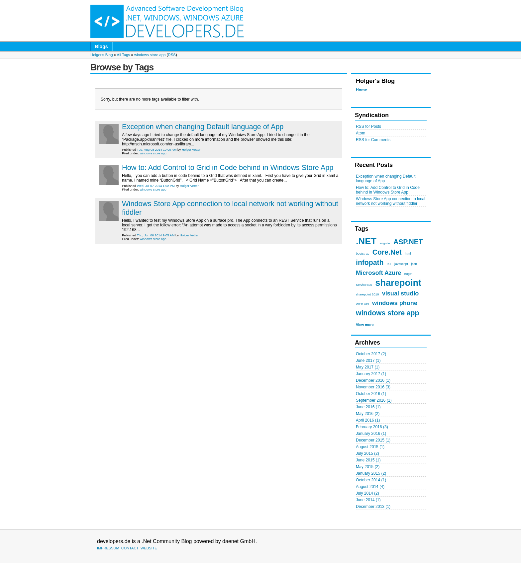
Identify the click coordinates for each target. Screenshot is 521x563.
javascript (401, 264)
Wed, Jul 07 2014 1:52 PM (156, 186)
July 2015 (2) (367, 453)
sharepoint (398, 283)
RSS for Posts (368, 126)
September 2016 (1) (373, 400)
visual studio (400, 293)
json (414, 264)
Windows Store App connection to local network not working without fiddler (390, 201)
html (408, 253)
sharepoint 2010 (367, 294)
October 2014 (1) (371, 480)
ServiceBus (364, 284)
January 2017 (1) (371, 373)
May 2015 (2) (367, 466)
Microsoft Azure (378, 273)
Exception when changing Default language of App (202, 126)
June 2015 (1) (368, 460)
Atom (360, 133)
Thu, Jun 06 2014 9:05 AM (155, 235)
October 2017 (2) (371, 354)
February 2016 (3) (372, 427)
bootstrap (362, 253)
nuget (408, 274)
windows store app (149, 55)
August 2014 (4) (370, 486)
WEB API (362, 304)
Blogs (101, 46)
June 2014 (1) (368, 500)
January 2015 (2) (371, 473)
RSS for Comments (373, 139)
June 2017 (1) (368, 360)
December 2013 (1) (373, 506)
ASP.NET (408, 242)
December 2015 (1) (373, 440)
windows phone (394, 303)
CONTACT (130, 548)
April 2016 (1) (368, 420)
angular (384, 243)
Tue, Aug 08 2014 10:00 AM (156, 149)
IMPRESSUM (108, 548)
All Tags (123, 55)
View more (365, 325)
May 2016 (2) (367, 413)
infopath (369, 262)
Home (361, 90)
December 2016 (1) (373, 380)
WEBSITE (149, 548)
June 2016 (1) (368, 407)
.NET (366, 241)
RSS (171, 55)
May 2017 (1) (367, 367)
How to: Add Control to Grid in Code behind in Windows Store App (388, 190)
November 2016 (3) (373, 387)
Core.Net (387, 252)
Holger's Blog (101, 55)
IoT (389, 264)
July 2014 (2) (367, 493)
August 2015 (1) (370, 446)
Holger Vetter (191, 149)
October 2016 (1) (371, 393)
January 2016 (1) (371, 433)
